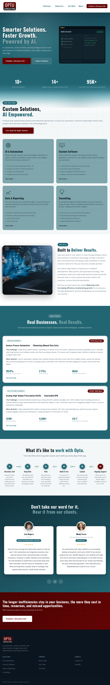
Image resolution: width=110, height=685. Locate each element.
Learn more (10, 180)
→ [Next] (61, 581)
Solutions (47, 6)
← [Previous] (49, 581)
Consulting (6, 672)
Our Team (42, 664)
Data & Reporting (9, 668)
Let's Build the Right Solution (18, 133)
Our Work (71, 6)
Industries (60, 6)
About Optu (43, 661)
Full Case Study (12, 380)
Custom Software (9, 664)
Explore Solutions (41, 61)
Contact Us (78, 661)
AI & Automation (8, 661)
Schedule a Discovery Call (97, 6)
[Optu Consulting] (55, 639)
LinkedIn (78, 664)
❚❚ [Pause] (55, 581)
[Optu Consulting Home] (10, 6)
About (82, 6)
